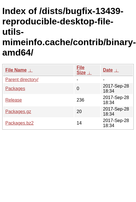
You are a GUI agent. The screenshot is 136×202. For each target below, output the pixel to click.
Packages (15, 88)
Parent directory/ (21, 79)
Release (13, 100)
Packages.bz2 (19, 123)
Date (108, 70)
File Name (16, 70)
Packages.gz (18, 111)
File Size (81, 70)
